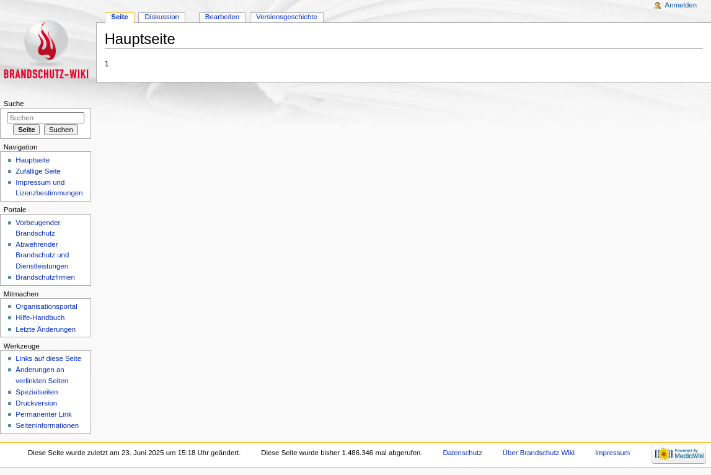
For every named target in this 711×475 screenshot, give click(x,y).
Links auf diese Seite (48, 358)
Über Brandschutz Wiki (539, 452)
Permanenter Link (43, 414)
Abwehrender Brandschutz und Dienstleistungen (42, 255)
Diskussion (162, 16)
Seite (119, 16)
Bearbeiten (222, 16)
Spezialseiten (36, 392)
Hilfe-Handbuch (39, 317)
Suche (14, 103)
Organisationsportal (46, 306)
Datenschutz (462, 452)
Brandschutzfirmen (44, 277)
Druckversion (36, 403)
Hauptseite (32, 160)
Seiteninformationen (47, 425)
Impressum (612, 452)
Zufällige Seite (38, 171)
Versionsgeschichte (286, 16)
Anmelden (681, 5)
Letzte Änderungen (45, 329)
